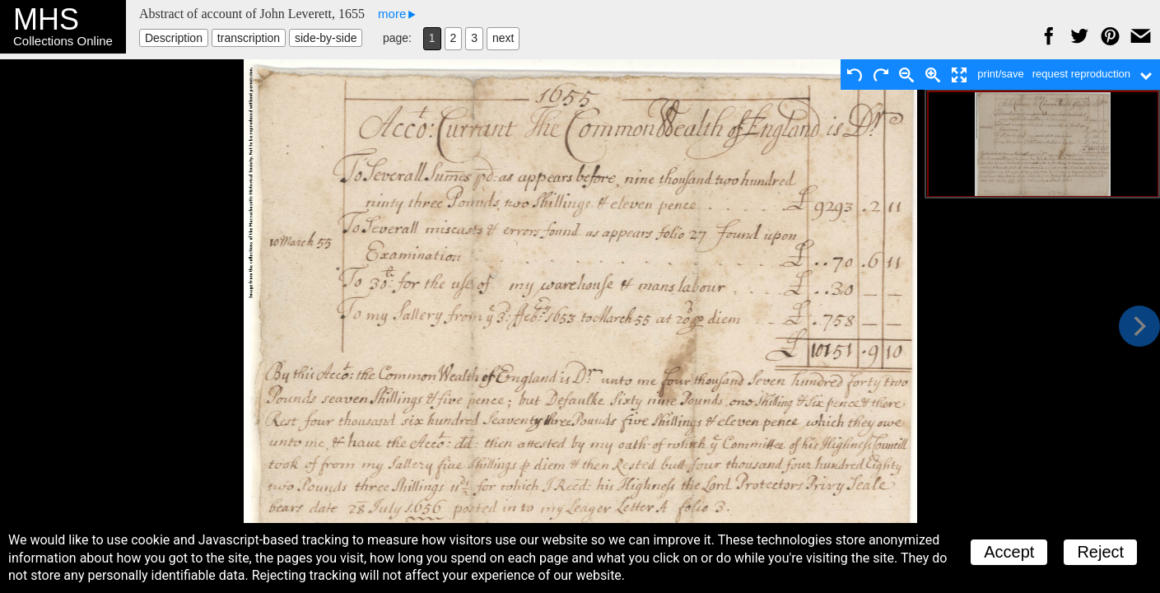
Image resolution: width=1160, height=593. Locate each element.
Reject (1100, 552)
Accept (1009, 552)
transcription (248, 37)
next (503, 37)
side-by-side (325, 37)
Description (174, 37)
